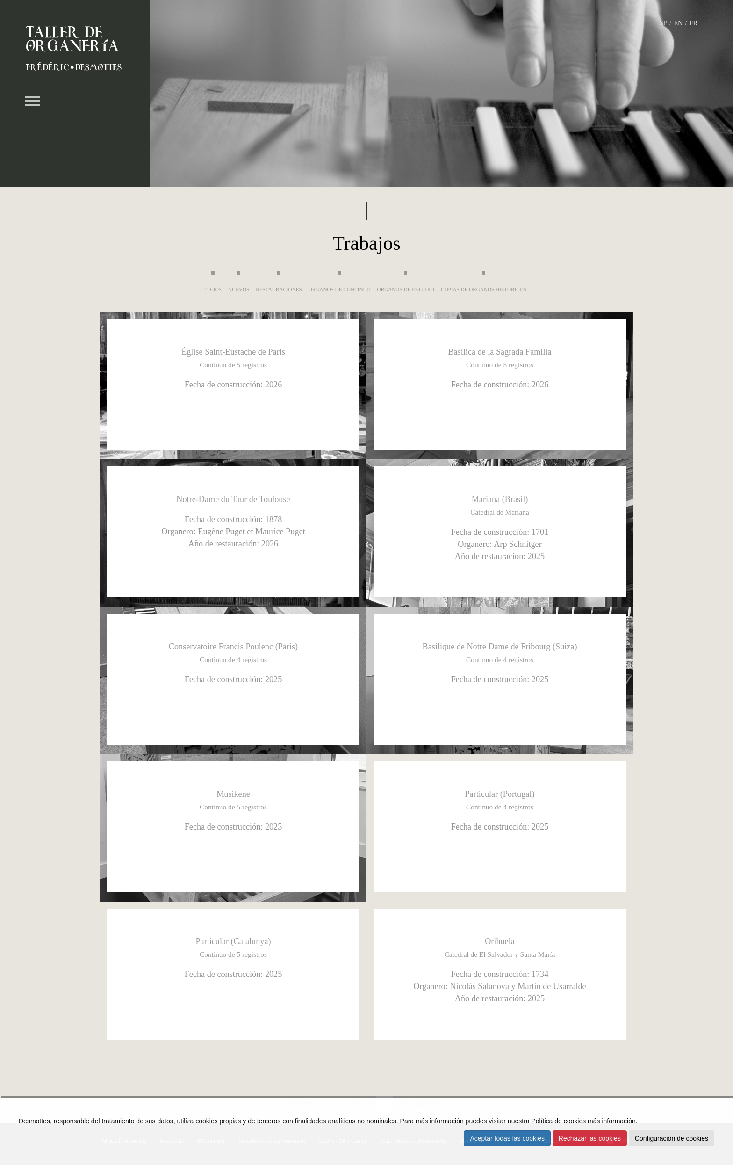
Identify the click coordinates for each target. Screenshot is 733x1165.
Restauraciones (279, 289)
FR (693, 23)
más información (612, 1121)
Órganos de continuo (340, 289)
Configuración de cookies (671, 1138)
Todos (213, 289)
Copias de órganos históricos (483, 289)
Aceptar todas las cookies (507, 1138)
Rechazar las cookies (590, 1138)
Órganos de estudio (405, 289)
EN (678, 23)
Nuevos (238, 289)
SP (663, 23)
